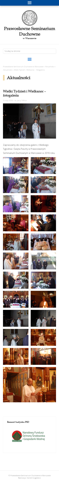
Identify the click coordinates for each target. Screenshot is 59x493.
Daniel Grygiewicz (34, 478)
